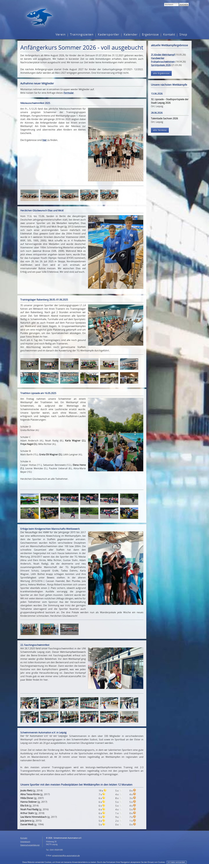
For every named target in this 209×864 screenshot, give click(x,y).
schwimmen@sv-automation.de (66, 855)
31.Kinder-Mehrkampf (163, 54)
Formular (69, 92)
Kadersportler (108, 34)
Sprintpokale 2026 (161, 65)
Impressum (25, 841)
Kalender (131, 34)
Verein (61, 34)
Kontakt (169, 34)
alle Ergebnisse (161, 73)
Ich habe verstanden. (176, 862)
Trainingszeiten (81, 34)
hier (44, 140)
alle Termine (160, 130)
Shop (183, 34)
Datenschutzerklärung (29, 845)
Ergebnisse (150, 34)
